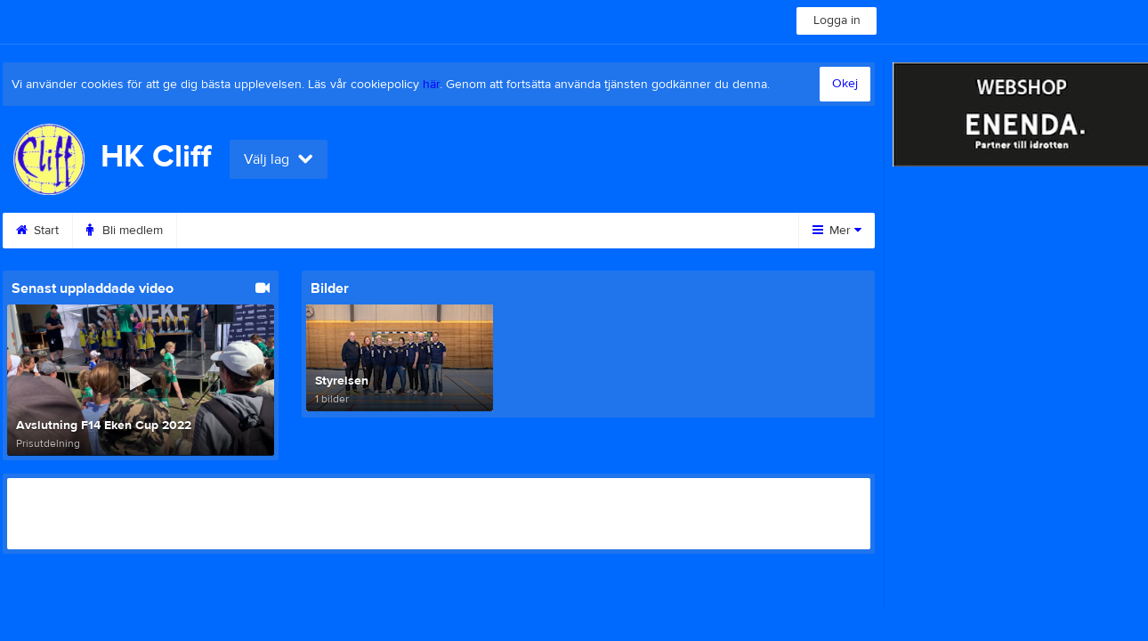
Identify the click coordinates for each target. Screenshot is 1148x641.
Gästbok (474, 231)
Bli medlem (124, 231)
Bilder (310, 231)
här (431, 85)
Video (389, 231)
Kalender (223, 231)
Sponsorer (572, 231)
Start (37, 231)
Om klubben (680, 231)
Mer (836, 231)
